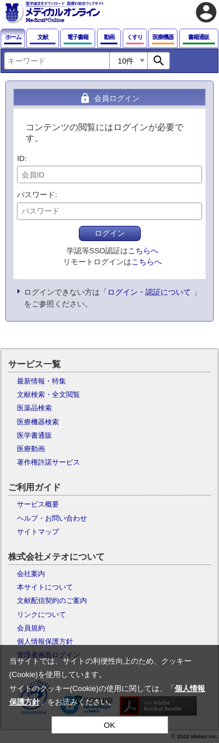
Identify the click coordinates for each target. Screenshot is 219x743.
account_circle (206, 12)
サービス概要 (38, 504)
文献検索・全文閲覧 (48, 394)
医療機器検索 (38, 422)
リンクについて (41, 615)
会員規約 (31, 628)
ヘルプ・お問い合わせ (52, 518)
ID (21, 158)
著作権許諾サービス (48, 462)
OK (109, 725)
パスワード (36, 194)
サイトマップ (38, 532)
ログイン (110, 233)
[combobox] (56, 60)
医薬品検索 (34, 408)
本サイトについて (45, 587)
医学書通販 (34, 435)
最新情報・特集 (41, 381)
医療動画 (31, 449)
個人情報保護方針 (45, 641)
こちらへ (143, 250)
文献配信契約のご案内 (52, 601)
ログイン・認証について (149, 292)
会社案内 (31, 574)
